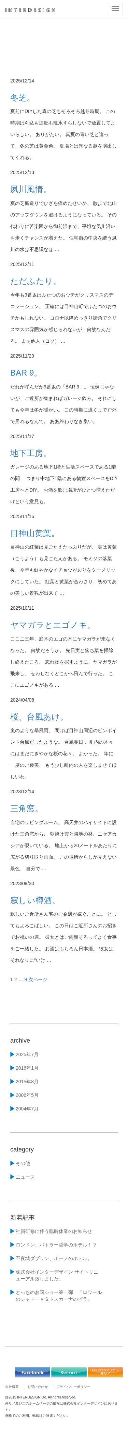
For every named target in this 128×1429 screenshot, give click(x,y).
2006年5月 (27, 1095)
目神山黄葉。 (34, 533)
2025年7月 (27, 1054)
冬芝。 (22, 97)
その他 (23, 1163)
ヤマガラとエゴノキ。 (52, 624)
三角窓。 (26, 808)
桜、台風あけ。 (39, 716)
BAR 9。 (26, 372)
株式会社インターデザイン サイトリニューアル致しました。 (57, 1275)
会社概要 (12, 1387)
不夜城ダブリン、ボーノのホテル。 (54, 1258)
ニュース (25, 1177)
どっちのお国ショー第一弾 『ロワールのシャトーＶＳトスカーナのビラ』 (59, 1296)
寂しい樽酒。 (35, 900)
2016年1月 (27, 1068)
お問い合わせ (37, 1387)
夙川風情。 (30, 189)
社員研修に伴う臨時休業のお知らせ (54, 1231)
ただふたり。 (35, 281)
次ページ (37, 979)
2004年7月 (27, 1108)
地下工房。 (30, 453)
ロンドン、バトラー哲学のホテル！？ (56, 1244)
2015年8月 (27, 1081)
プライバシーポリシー (73, 1387)
